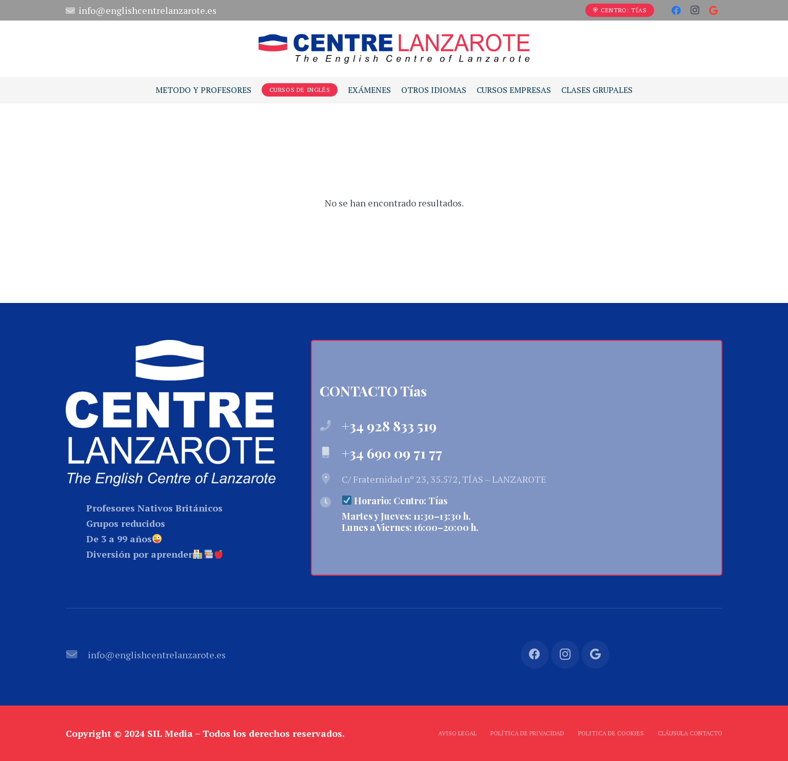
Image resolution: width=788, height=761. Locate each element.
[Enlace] (394, 49)
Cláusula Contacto (690, 733)
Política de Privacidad (527, 733)
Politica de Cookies (611, 733)
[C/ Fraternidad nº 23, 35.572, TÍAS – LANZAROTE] (331, 479)
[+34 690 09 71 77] (331, 453)
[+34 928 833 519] (331, 426)
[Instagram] (694, 10)
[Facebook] (676, 10)
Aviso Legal (457, 733)
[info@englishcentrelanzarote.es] (77, 654)
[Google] (713, 10)
